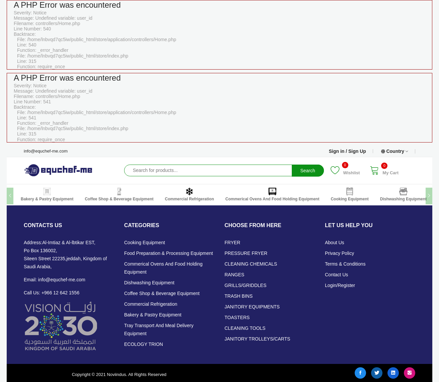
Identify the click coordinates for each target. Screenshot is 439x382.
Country (394, 151)
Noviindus (116, 374)
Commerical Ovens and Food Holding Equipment (272, 194)
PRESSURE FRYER (246, 253)
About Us (334, 242)
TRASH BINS (239, 296)
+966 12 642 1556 (60, 292)
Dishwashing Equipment (403, 194)
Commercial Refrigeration (189, 194)
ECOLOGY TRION (143, 344)
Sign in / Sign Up (347, 151)
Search (307, 170)
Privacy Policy (339, 253)
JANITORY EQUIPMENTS (252, 306)
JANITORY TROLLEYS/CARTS (257, 339)
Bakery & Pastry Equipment (47, 194)
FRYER (232, 242)
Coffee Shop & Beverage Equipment (119, 194)
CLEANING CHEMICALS (251, 264)
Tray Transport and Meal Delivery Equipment (158, 329)
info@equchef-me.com (46, 151)
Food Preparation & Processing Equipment (168, 253)
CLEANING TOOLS (245, 328)
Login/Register (340, 285)
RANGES (234, 274)
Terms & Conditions (345, 264)
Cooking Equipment (349, 194)
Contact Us (336, 274)
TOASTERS (237, 317)
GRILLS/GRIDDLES (245, 285)
